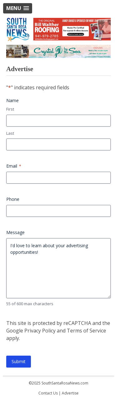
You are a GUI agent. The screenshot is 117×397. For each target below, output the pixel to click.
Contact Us (48, 393)
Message (15, 232)
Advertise (70, 393)
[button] (17, 8)
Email (13, 166)
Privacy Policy (40, 330)
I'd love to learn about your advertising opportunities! (58, 268)
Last (10, 133)
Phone (12, 199)
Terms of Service (86, 330)
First (10, 109)
